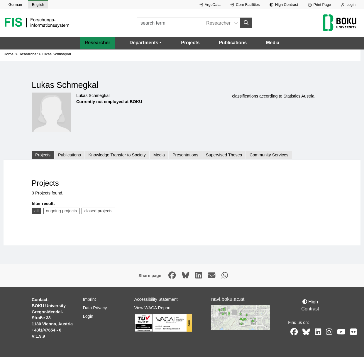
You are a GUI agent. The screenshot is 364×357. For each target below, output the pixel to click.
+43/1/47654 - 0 (46, 330)
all (36, 211)
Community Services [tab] (269, 155)
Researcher (97, 42)
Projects (190, 42)
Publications (233, 42)
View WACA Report (152, 307)
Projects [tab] (42, 155)
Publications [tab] (69, 155)
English (38, 4)
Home (8, 54)
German (15, 4)
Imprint (89, 299)
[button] (146, 42)
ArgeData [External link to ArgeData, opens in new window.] (210, 4)
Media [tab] (159, 155)
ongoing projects (61, 211)
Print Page (319, 4)
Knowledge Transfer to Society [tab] (117, 155)
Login (348, 4)
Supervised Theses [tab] (224, 155)
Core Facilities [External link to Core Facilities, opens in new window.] (245, 4)
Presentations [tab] (185, 155)
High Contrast (284, 4)
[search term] (170, 23)
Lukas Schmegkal (56, 54)
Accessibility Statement (156, 299)
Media (272, 42)
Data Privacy (95, 307)
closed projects (98, 211)
